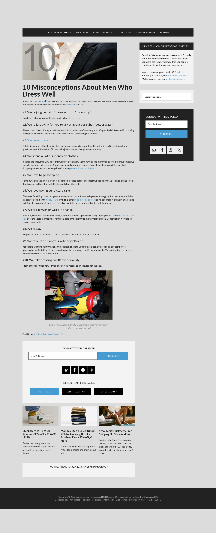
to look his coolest (86, 193)
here (69, 98)
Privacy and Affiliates (138, 524)
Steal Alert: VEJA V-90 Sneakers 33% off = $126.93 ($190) (39, 426)
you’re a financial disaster (82, 162)
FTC (159, 524)
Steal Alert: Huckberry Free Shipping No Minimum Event (115, 425)
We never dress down (41, 134)
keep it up (74, 111)
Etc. (63, 328)
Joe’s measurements (177, 69)
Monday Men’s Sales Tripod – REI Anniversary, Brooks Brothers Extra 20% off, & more (78, 428)
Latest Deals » (109, 385)
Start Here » (45, 385)
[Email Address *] (63, 350)
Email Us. (179, 66)
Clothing (38, 328)
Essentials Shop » (77, 385)
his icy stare (52, 193)
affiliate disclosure (175, 72)
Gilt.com (152, 524)
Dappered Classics (52, 328)
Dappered (108, 11)
